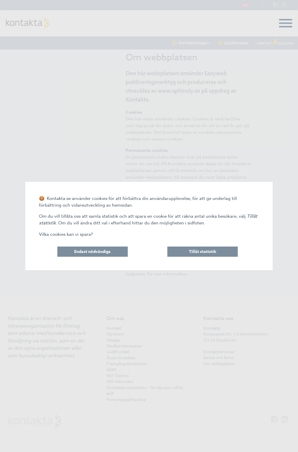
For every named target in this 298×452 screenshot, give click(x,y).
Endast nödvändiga (92, 252)
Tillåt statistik (202, 252)
